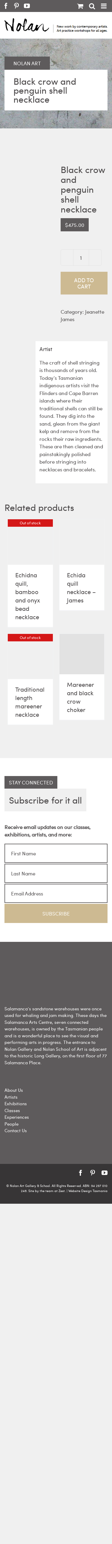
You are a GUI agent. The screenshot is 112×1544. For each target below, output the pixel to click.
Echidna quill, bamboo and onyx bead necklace (27, 596)
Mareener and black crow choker (80, 696)
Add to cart (84, 283)
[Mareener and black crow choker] (82, 654)
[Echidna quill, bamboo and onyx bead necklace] (30, 542)
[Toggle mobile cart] (80, 6)
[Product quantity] (81, 257)
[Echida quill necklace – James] (82, 542)
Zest (62, 1190)
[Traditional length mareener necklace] (30, 656)
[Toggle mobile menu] (104, 6)
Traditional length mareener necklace (30, 701)
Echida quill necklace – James (81, 587)
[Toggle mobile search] (92, 6)
